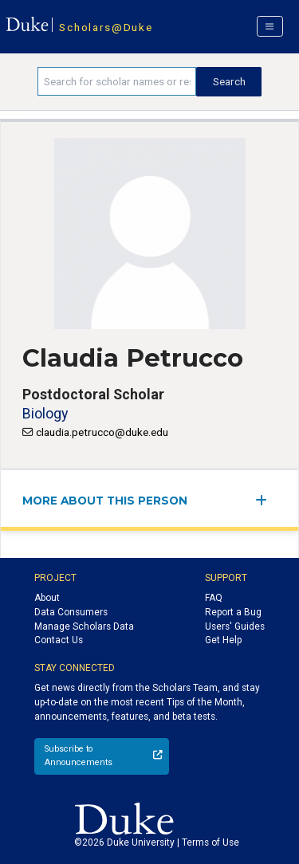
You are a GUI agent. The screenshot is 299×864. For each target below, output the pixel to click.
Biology (45, 413)
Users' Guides (235, 626)
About (47, 597)
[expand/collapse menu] (266, 500)
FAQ (213, 597)
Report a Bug (233, 612)
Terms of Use (210, 842)
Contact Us (58, 640)
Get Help (223, 640)
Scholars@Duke (105, 27)
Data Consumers (71, 612)
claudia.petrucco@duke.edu (102, 432)
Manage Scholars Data (84, 626)
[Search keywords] (116, 81)
